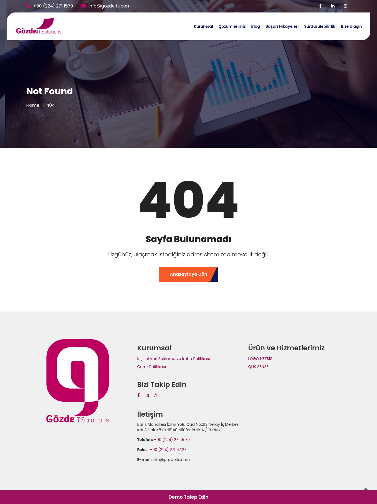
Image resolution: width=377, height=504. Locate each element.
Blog (255, 26)
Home (33, 105)
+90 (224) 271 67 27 (167, 449)
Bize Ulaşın (351, 26)
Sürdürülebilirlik (319, 26)
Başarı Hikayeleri (281, 26)
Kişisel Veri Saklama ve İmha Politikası (173, 358)
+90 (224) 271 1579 (53, 6)
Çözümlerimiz (232, 26)
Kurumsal (203, 26)
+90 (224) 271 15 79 (172, 439)
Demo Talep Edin (188, 497)
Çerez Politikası (151, 366)
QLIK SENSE (258, 366)
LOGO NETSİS (260, 358)
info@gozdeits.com (109, 6)
